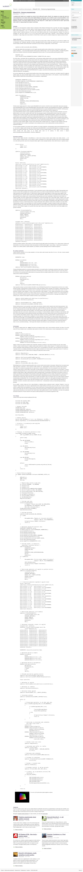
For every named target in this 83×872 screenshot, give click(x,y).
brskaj (3, 23)
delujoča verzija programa (23, 813)
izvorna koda (44, 813)
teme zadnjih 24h (5, 17)
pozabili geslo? (74, 27)
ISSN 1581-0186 (34, 870)
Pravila (2, 870)
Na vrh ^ (80, 870)
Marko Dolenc (16, 13)
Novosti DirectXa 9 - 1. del (55, 817)
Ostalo (2, 25)
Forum (2, 15)
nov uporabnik (74, 26)
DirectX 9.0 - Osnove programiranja (24, 12)
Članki (2, 19)
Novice (2, 11)
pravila (3, 27)
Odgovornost (17, 870)
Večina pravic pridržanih (9, 870)
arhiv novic (73, 50)
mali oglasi (4, 16)
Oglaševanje (23, 870)
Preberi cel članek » (19, 829)
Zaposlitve (3, 22)
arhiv (3, 12)
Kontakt (28, 870)
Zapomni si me (74, 17)
